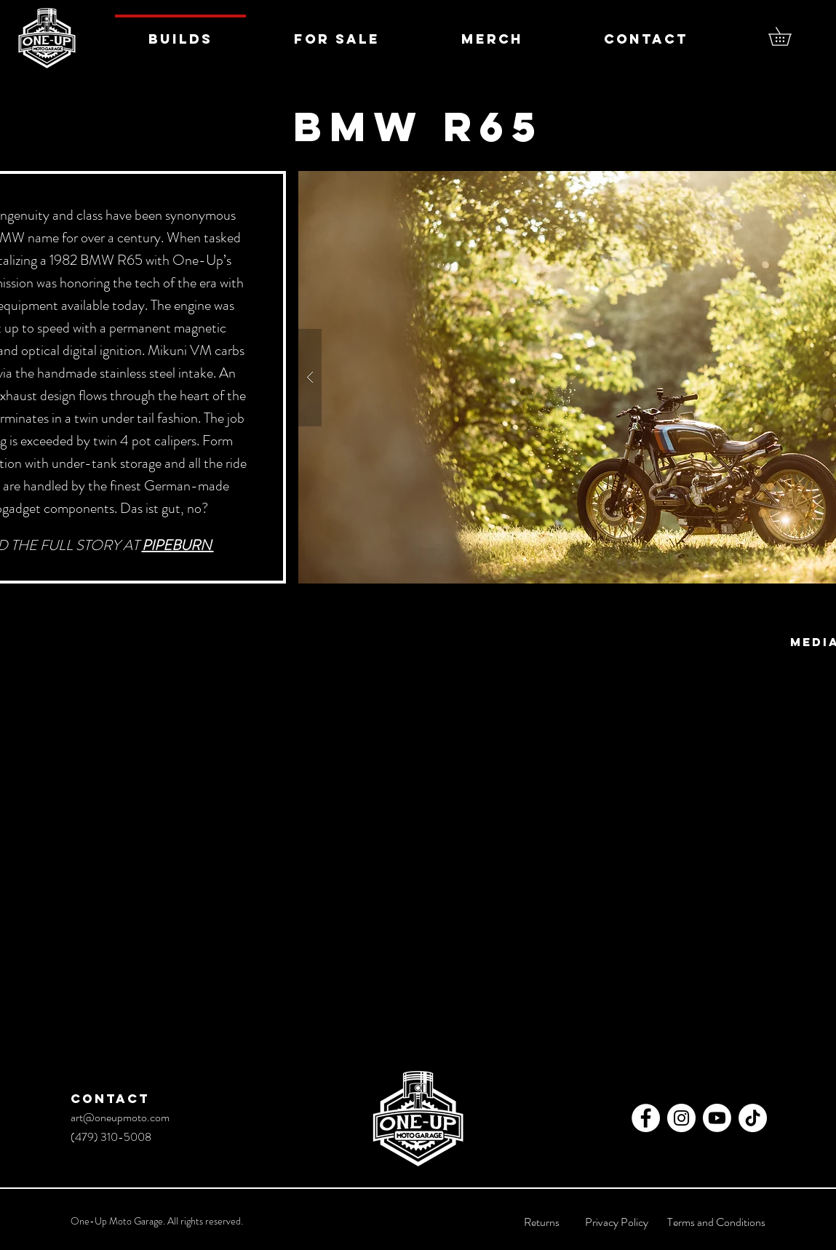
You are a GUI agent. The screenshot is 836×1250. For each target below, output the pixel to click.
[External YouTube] (418, 828)
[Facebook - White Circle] (646, 1118)
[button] (788, 36)
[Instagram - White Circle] (681, 1118)
